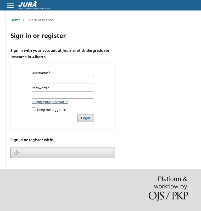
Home (15, 20)
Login (85, 118)
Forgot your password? (50, 101)
